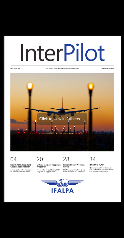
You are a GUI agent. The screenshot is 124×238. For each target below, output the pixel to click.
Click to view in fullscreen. (62, 119)
